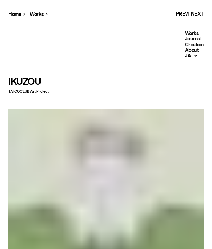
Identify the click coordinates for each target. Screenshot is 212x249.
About (192, 50)
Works (192, 33)
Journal (193, 39)
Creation (194, 44)
